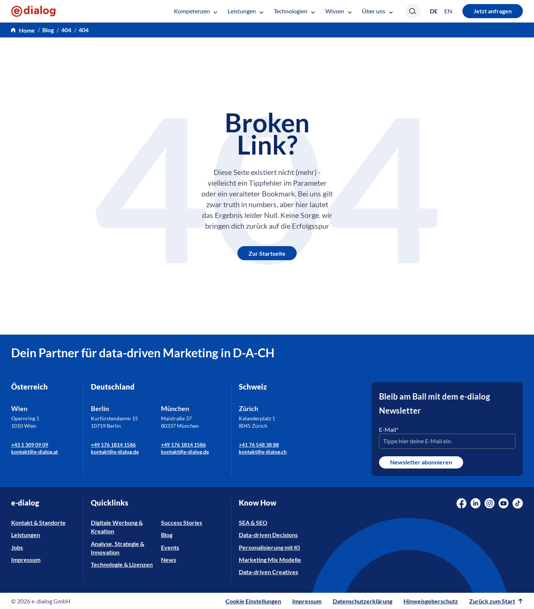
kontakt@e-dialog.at (34, 452)
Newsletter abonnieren (421, 462)
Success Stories (181, 522)
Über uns (377, 11)
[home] (23, 30)
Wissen (338, 11)
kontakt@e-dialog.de (115, 452)
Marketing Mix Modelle (270, 559)
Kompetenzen (195, 11)
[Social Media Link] (461, 503)
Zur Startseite (267, 253)
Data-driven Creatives (268, 571)
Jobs (17, 547)
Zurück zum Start (496, 601)
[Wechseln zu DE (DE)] (434, 11)
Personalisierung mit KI (269, 547)
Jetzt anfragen (493, 10)
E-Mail (388, 429)
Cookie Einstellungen (253, 601)
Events (170, 547)
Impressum (25, 559)
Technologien (294, 11)
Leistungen (245, 11)
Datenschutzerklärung (362, 601)
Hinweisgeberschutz (430, 601)
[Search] (412, 11)
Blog (166, 534)
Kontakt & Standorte (38, 522)
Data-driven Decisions (268, 534)
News (168, 559)
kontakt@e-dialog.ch (263, 452)
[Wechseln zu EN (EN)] (448, 11)
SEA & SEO (253, 522)
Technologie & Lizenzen (122, 564)
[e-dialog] (33, 11)
